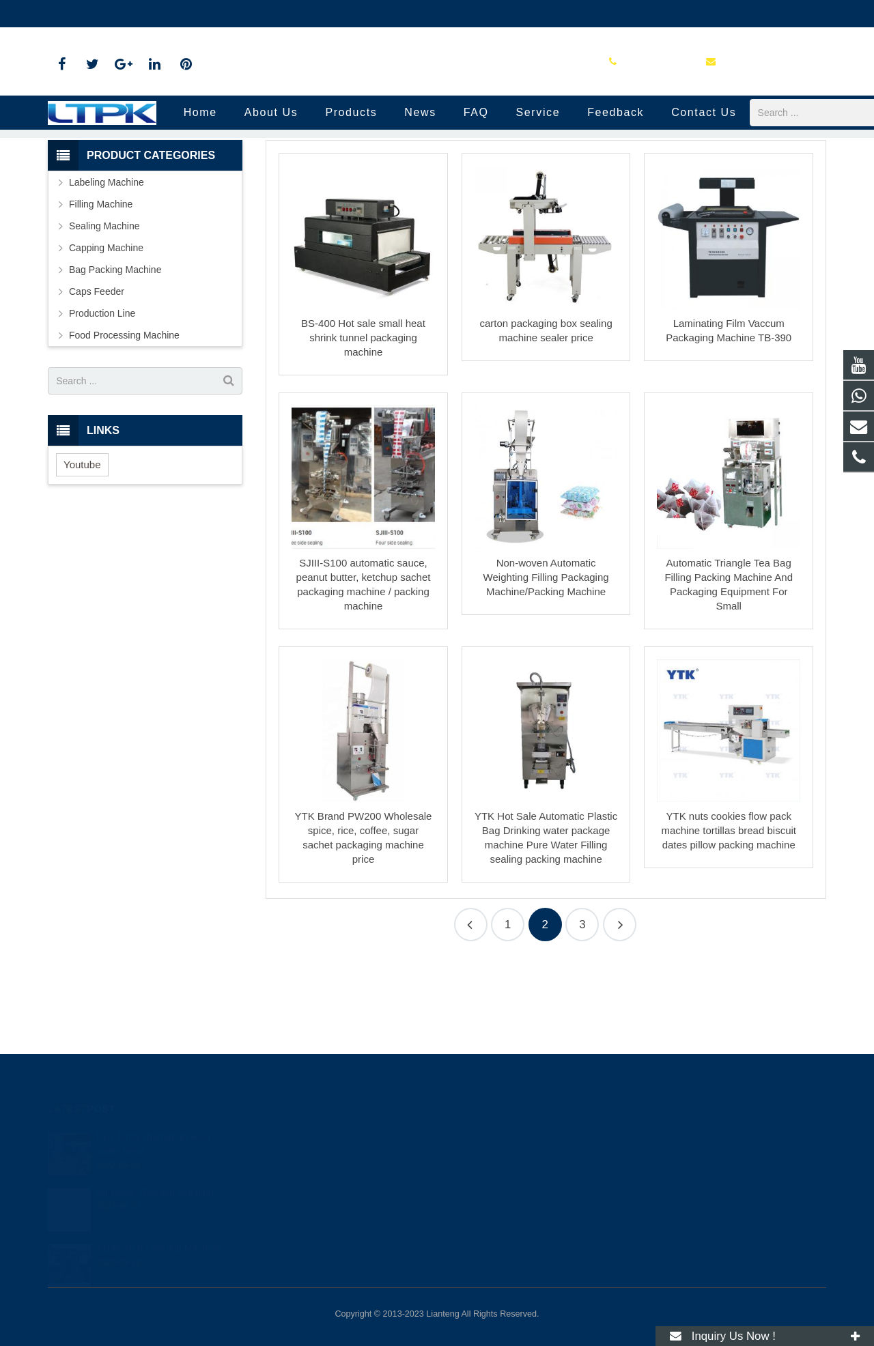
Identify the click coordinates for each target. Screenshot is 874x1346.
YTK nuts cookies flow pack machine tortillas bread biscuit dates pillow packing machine (728, 917)
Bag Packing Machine (115, 356)
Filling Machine (100, 290)
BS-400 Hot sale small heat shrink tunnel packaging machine (363, 424)
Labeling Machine (106, 268)
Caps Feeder (96, 378)
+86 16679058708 (96, 13)
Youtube (82, 550)
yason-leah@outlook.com (211, 13)
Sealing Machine (104, 312)
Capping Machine (106, 334)
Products (420, 191)
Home (373, 191)
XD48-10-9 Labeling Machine (158, 1229)
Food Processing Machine (124, 421)
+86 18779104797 (496, 1134)
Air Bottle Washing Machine (154, 1174)
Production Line (437, 165)
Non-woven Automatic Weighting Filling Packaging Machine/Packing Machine (546, 663)
